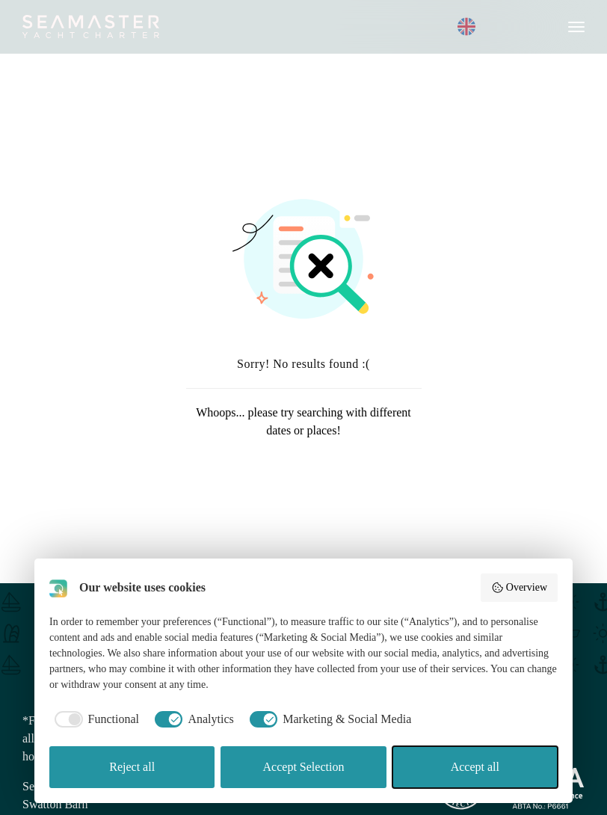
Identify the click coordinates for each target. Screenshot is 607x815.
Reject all (132, 766)
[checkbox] (94, 719)
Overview (519, 587)
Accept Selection (304, 766)
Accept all (475, 766)
